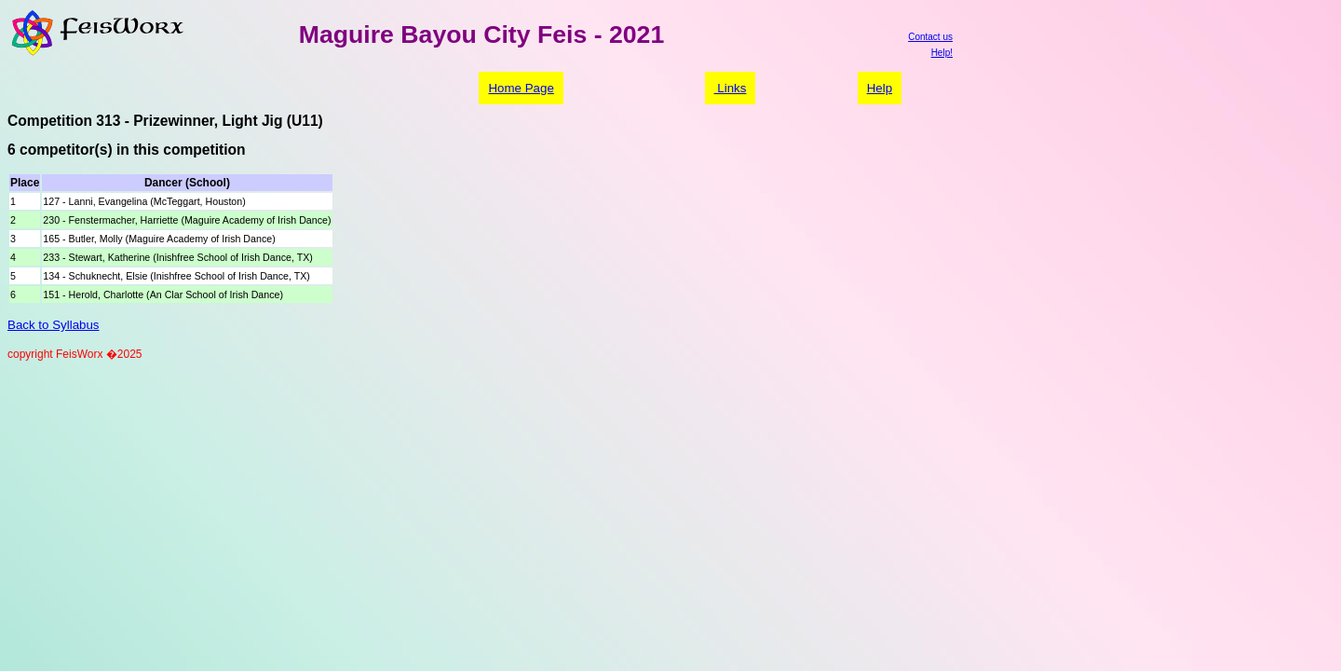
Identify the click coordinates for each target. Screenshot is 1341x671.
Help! (942, 53)
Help (879, 88)
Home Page (520, 88)
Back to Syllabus (53, 325)
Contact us (930, 37)
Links (730, 88)
